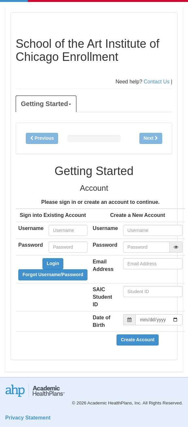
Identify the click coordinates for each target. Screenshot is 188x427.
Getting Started (46, 103)
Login (53, 263)
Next (151, 138)
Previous (42, 138)
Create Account (137, 339)
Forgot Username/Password (53, 274)
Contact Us (156, 81)
